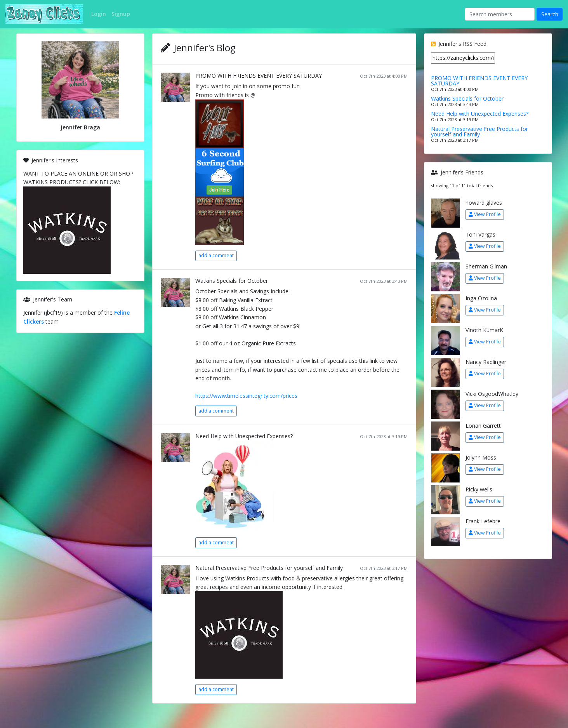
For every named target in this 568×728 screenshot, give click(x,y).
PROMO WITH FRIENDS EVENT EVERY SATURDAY (258, 75)
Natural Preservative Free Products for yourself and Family (269, 567)
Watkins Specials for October (231, 280)
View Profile (485, 214)
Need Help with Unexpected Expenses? (244, 436)
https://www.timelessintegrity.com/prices (246, 395)
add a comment (216, 255)
